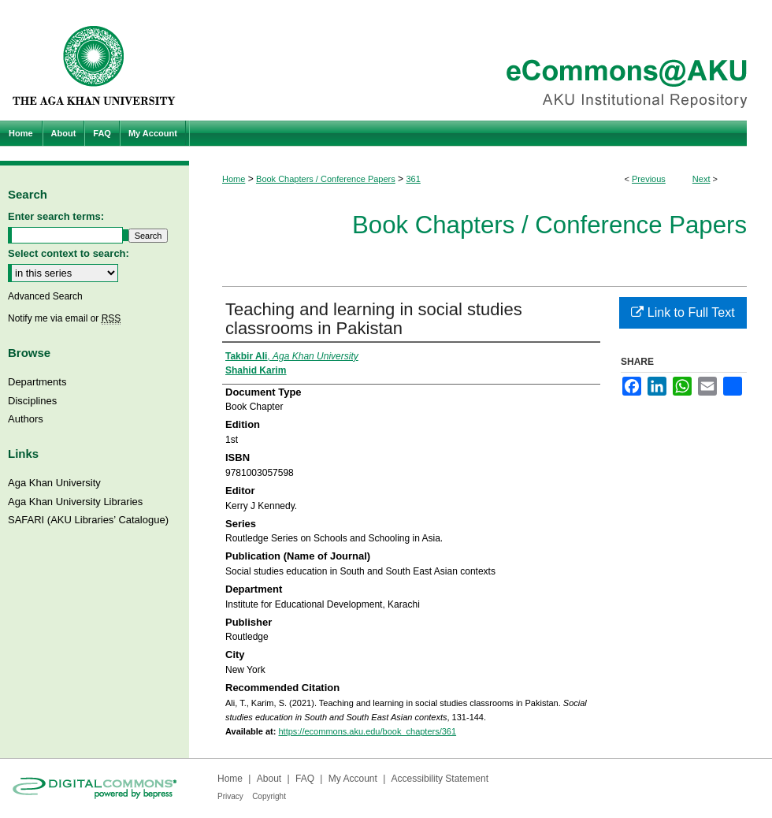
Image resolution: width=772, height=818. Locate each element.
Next (701, 179)
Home (233, 179)
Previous (649, 179)
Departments (37, 382)
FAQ (304, 778)
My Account (352, 778)
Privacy (230, 796)
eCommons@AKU (480, 60)
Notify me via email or (64, 318)
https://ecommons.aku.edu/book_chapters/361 (367, 731)
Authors (25, 419)
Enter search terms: (56, 216)
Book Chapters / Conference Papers (325, 179)
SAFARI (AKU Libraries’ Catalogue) (88, 520)
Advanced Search (45, 296)
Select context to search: (68, 253)
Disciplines (32, 401)
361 (413, 179)
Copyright (269, 796)
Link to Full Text (682, 312)
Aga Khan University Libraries (75, 502)
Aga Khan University (54, 483)
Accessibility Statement (440, 778)
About (269, 778)
